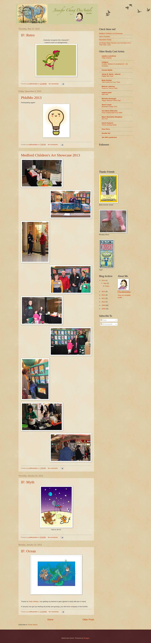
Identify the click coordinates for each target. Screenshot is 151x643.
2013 (104, 291)
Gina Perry (106, 129)
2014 (104, 280)
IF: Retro (28, 35)
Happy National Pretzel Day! (111, 100)
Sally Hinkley (33, 601)
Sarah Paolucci (107, 123)
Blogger (86, 638)
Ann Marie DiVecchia (109, 111)
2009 (104, 305)
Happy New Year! (107, 76)
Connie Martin (107, 70)
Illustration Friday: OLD (109, 106)
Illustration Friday (105, 40)
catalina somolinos (109, 56)
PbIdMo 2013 (31, 98)
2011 (104, 298)
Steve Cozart (106, 105)
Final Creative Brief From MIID (112, 113)
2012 (104, 295)
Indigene (105, 62)
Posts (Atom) (32, 625)
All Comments (106, 324)
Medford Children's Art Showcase (111, 33)
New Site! (105, 94)
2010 (104, 302)
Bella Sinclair (107, 80)
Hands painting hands (109, 125)
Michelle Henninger (109, 99)
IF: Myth (27, 482)
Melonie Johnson (108, 86)
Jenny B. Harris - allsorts (111, 74)
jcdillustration (125, 292)
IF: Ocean (28, 551)
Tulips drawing (106, 58)
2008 (104, 309)
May (105, 283)
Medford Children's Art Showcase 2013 (50, 155)
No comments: (54, 84)
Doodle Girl (106, 133)
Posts (103, 320)
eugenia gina (107, 92)
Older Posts (88, 619)
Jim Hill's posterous (109, 137)
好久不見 (105, 119)
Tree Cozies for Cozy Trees (111, 82)
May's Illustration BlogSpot (112, 117)
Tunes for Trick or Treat (109, 88)
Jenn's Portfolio (104, 36)
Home (50, 619)
